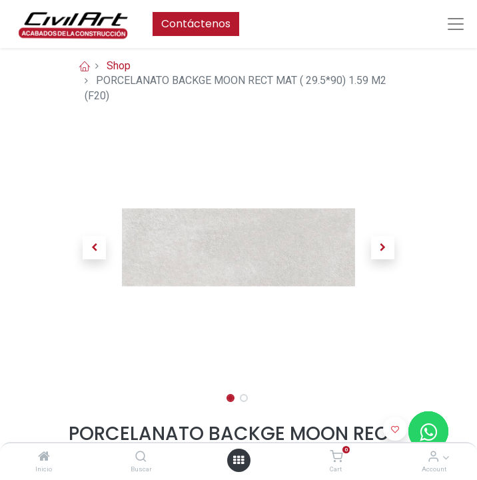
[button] (94, 247)
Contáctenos (196, 23)
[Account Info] (433, 457)
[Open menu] (238, 460)
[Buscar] (141, 457)
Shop (119, 65)
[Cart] (336, 457)
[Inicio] (44, 457)
